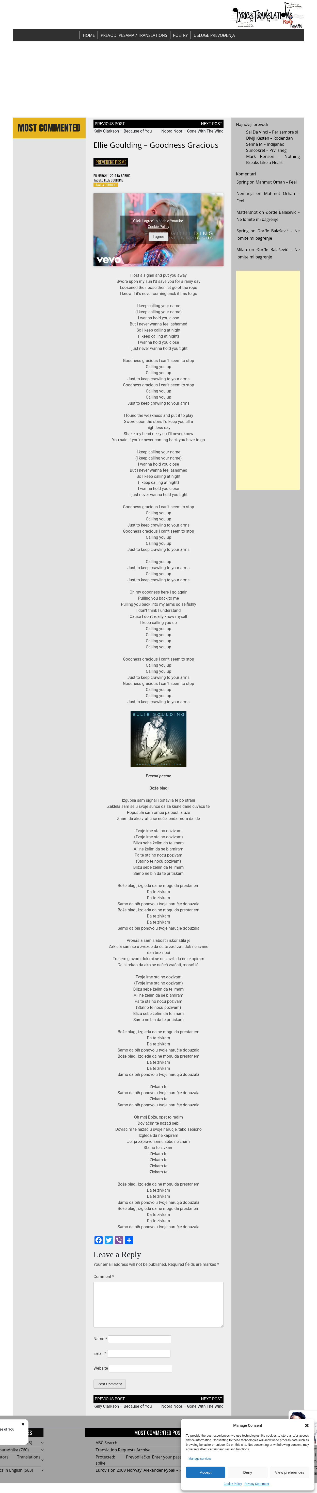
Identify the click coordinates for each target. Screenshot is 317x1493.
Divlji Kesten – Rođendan (269, 138)
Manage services (200, 1459)
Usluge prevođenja (214, 35)
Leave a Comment (106, 185)
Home (89, 35)
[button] (306, 1425)
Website (100, 1368)
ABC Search (106, 1443)
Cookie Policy (233, 1484)
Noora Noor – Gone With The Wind (192, 131)
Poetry (180, 35)
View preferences (290, 1472)
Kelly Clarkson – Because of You (122, 131)
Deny (247, 1472)
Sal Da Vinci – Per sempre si (272, 132)
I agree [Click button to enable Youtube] (158, 237)
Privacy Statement (256, 1484)
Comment (103, 1276)
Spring (126, 175)
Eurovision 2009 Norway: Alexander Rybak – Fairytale (146, 1470)
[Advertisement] (158, 79)
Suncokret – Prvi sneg (266, 150)
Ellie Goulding (113, 180)
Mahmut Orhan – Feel (276, 182)
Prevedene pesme (111, 162)
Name (100, 1338)
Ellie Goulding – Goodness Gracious (155, 145)
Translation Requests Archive (123, 1450)
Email (99, 1353)
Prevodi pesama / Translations (134, 35)
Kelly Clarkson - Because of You (62, 1429)
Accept (206, 1472)
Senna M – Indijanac (265, 144)
